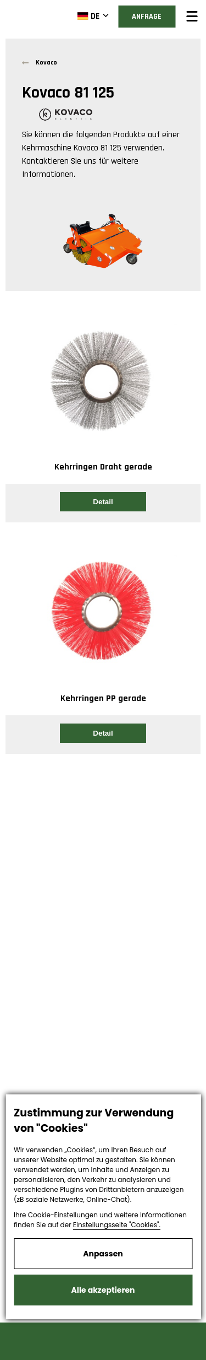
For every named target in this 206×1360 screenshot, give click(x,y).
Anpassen (103, 1253)
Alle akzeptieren (103, 1290)
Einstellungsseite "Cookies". (116, 1224)
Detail (103, 502)
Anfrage (147, 16)
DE (88, 15)
